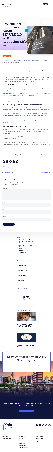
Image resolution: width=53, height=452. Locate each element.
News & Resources (23, 445)
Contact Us (22, 436)
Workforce (22, 280)
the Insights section (28, 60)
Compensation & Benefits (8, 168)
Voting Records (40, 440)
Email (3, 209)
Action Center (39, 436)
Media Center (23, 273)
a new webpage (30, 70)
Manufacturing (23, 270)
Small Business (23, 278)
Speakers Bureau (23, 447)
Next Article (44, 172)
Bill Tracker (39, 442)
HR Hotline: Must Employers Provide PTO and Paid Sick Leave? (26, 247)
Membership (22, 443)
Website (4, 216)
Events (21, 438)
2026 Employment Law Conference (25, 251)
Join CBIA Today (26, 411)
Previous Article (9, 172)
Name (4, 202)
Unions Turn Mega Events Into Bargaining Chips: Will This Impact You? (27, 241)
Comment (5, 188)
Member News (23, 275)
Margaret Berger (17, 154)
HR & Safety (22, 265)
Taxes (18, 168)
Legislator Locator (40, 438)
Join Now (45, 4)
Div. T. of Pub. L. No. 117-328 (32, 72)
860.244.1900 (5, 440)
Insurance (21, 442)
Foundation (22, 440)
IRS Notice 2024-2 (7, 93)
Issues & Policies (23, 268)
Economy (21, 263)
